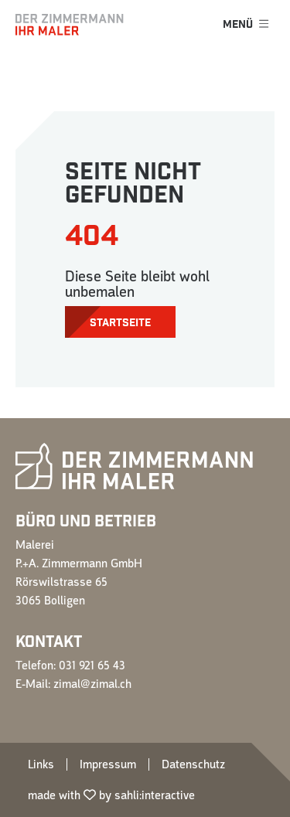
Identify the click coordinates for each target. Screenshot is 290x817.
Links (41, 764)
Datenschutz (193, 764)
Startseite (120, 323)
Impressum (108, 764)
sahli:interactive (154, 795)
